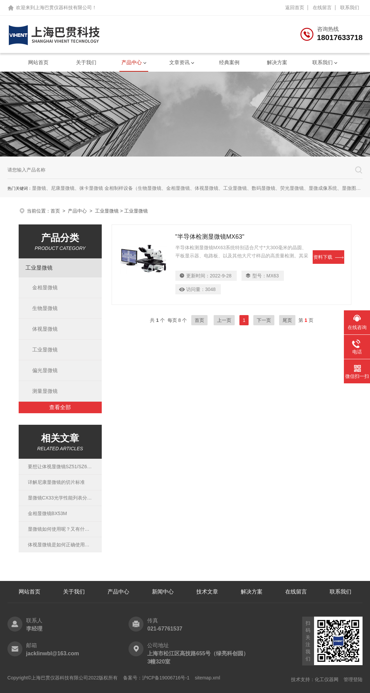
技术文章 (207, 592)
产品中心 (131, 62)
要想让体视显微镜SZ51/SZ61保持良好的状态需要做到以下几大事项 (61, 466)
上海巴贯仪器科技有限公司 (63, 7)
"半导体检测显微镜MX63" (210, 236)
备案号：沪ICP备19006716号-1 (156, 677)
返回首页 (294, 7)
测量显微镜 (45, 391)
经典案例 (229, 62)
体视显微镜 (45, 329)
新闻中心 (163, 592)
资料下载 (328, 257)
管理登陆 (353, 679)
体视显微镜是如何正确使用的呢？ (61, 544)
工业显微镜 (107, 211)
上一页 (224, 320)
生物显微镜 (45, 308)
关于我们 (86, 62)
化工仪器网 (326, 679)
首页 (55, 211)
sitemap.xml (207, 677)
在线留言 (322, 7)
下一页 (264, 320)
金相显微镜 (45, 287)
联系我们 (349, 7)
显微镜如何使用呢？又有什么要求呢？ (61, 529)
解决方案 (277, 62)
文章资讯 (179, 62)
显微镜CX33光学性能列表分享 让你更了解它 (61, 497)
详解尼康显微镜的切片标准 (56, 482)
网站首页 (38, 62)
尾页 (287, 320)
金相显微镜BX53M (47, 513)
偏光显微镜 (45, 370)
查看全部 (60, 407)
